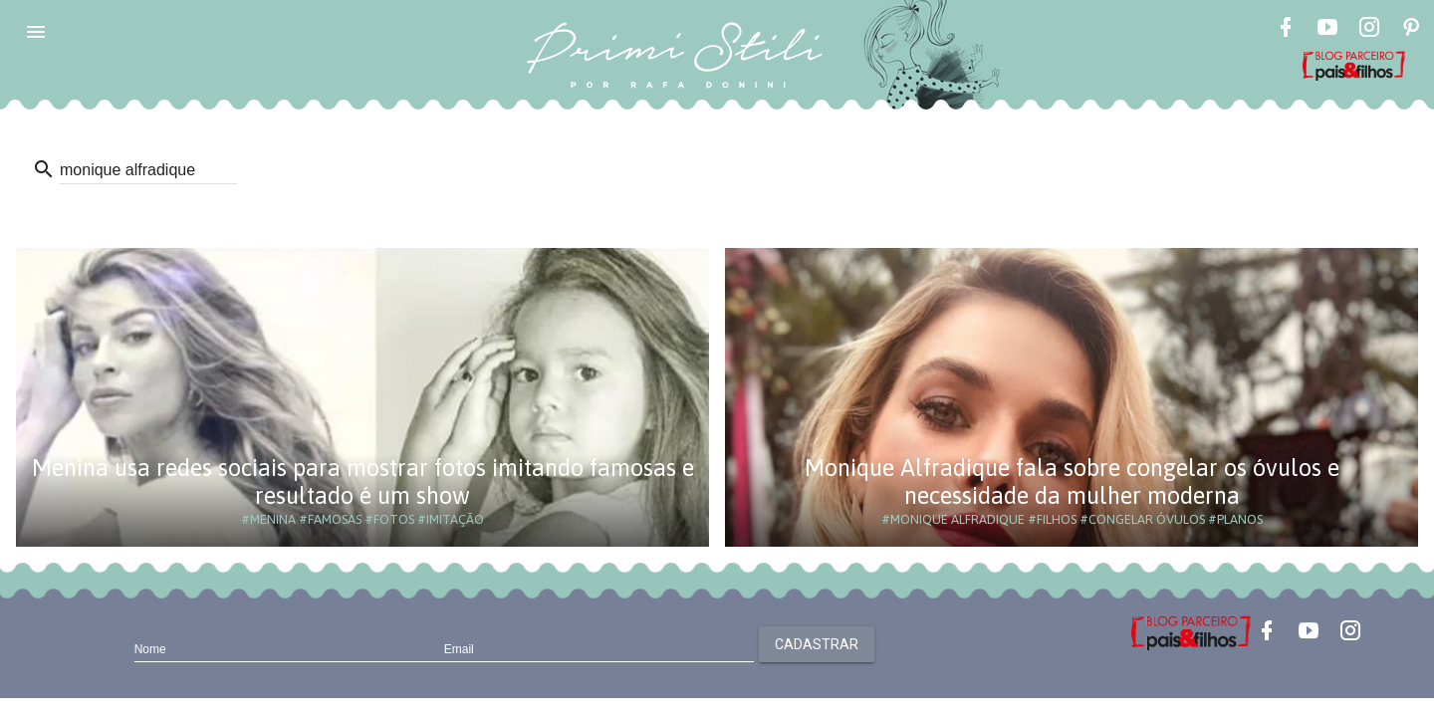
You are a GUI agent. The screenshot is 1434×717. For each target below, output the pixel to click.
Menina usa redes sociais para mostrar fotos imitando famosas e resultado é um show (363, 481)
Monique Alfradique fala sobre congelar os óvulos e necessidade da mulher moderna (1072, 481)
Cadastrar (816, 644)
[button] (36, 32)
